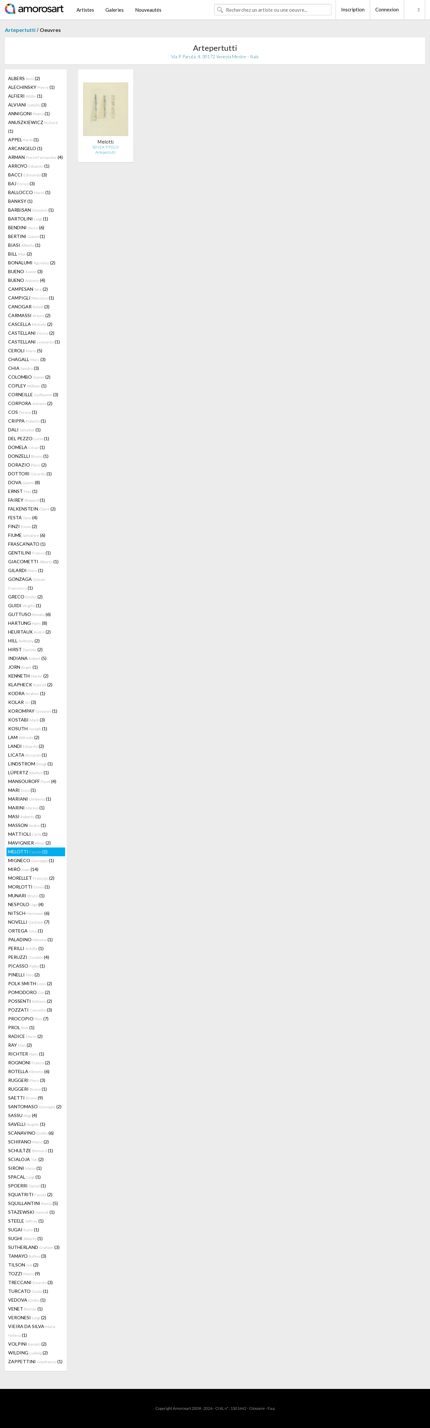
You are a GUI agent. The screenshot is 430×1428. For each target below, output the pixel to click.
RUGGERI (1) (27, 1089)
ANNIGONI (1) (29, 113)
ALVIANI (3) (27, 104)
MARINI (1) (26, 807)
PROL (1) (21, 1027)
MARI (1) (22, 790)
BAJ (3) (21, 183)
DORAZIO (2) (27, 465)
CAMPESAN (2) (28, 289)
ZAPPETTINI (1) (35, 1361)
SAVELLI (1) (26, 1124)
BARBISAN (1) (31, 210)
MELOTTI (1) (28, 851)
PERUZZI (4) (28, 957)
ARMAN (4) (35, 157)
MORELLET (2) (31, 878)
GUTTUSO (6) (29, 614)
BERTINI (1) (26, 236)
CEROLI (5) (25, 350)
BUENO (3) (25, 271)
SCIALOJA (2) (26, 1159)
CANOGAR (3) (28, 306)
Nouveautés (148, 10)
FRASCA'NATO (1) (27, 544)
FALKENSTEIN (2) (32, 508)
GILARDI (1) (25, 570)
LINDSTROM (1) (30, 763)
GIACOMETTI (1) (33, 561)
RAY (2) (20, 1045)
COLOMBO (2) (29, 377)
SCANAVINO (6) (31, 1133)
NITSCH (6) (28, 913)
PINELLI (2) (24, 974)
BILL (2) (20, 254)
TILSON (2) (23, 1264)
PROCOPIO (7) (28, 1018)
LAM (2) (23, 737)
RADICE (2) (25, 1036)
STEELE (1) (26, 1221)
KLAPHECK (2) (30, 684)
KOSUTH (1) (27, 728)
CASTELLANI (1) (34, 341)
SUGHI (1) (25, 1238)
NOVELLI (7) (28, 922)
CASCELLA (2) (30, 324)
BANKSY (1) (20, 201)
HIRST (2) (25, 649)
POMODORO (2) (29, 992)
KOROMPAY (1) (32, 711)
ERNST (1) (22, 491)
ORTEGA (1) (25, 930)
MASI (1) (24, 816)
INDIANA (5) (27, 658)
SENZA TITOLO (105, 147)
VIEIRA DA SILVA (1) (31, 1330)
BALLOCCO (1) (29, 192)
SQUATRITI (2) (30, 1194)
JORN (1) (23, 667)
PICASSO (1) (26, 966)
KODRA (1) (26, 693)
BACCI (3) (27, 174)
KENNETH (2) (28, 676)
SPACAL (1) (24, 1177)
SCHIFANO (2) (28, 1141)
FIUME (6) (26, 535)
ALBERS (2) (24, 78)
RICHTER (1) (26, 1054)
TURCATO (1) (28, 1291)
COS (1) (22, 412)
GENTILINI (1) (29, 552)
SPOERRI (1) (27, 1185)
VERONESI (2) (27, 1317)
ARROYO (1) (28, 166)
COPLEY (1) (27, 385)
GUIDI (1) (24, 605)
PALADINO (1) (30, 939)
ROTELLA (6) (28, 1071)
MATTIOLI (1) (28, 834)
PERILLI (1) (26, 948)
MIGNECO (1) (31, 860)
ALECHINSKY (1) (31, 87)
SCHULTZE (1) (30, 1150)
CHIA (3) (23, 368)
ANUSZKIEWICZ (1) (33, 126)
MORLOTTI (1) (29, 886)
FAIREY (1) (26, 500)
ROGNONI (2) (29, 1062)
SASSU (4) (22, 1115)
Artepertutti (20, 30)
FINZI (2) (22, 526)
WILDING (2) (28, 1352)
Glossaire (257, 1408)
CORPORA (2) (30, 403)
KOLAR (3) (22, 702)
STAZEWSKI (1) (31, 1212)
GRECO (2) (25, 596)
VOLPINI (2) (27, 1344)
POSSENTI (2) (30, 1001)
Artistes (85, 10)
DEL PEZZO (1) (28, 438)
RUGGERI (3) (26, 1080)
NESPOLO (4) (26, 904)
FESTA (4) (22, 517)
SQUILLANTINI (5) (33, 1203)
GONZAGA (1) (26, 583)
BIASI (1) (24, 245)
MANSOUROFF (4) (32, 781)
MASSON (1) (27, 825)
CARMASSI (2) (29, 315)
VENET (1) (25, 1308)
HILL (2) (24, 640)
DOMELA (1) (26, 447)
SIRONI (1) (25, 1168)
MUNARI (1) (26, 895)
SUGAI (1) (23, 1229)
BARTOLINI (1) (28, 218)
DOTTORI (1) (30, 473)
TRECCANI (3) (30, 1282)
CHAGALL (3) (27, 359)
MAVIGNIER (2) (29, 843)
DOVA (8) (24, 482)
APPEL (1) (23, 139)
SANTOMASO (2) (35, 1106)
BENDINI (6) (26, 227)
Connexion (387, 9)
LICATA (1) (27, 755)
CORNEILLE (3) (33, 394)
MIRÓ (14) (23, 869)
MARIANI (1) (29, 799)
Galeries (114, 10)
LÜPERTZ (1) (28, 772)
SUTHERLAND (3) (34, 1247)
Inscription (353, 9)
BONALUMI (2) (31, 262)
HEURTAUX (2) (29, 632)
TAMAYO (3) (27, 1256)
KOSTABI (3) (26, 719)
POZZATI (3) (30, 1010)
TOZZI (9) (24, 1273)
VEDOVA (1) (27, 1300)
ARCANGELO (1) (25, 148)
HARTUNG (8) (27, 623)
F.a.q (271, 1408)
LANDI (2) (26, 746)
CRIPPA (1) (27, 421)
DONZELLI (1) (28, 456)
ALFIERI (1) (25, 96)
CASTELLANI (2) (31, 333)
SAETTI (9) (25, 1097)
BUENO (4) (26, 280)
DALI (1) (24, 429)
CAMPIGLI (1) (31, 298)
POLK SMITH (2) (30, 983)
